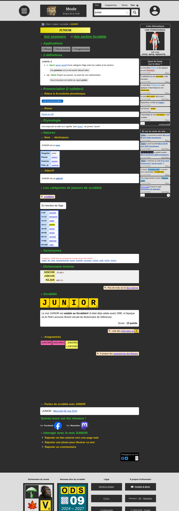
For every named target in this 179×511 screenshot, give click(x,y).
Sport (52, 65)
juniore (55, 161)
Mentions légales (106, 487)
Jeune (58, 65)
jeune (80, 126)
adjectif (59, 178)
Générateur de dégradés (150, 188)
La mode (64, 24)
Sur (51, 425)
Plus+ (167, 73)
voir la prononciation (52, 101)
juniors (54, 157)
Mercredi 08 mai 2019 (65, 411)
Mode (53, 75)
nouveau (88, 260)
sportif (64, 65)
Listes (55, 24)
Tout (163, 99)
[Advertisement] (23, 47)
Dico (48, 24)
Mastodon (147, 498)
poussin (52, 212)
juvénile (79, 260)
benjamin (53, 216)
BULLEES (151, 96)
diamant (52, 241)
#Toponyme (155, 85)
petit (101, 260)
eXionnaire (145, 186)
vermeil (52, 237)
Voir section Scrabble (88, 36)
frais (53, 260)
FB (139, 498)
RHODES (150, 70)
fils (49, 260)
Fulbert (161, 102)
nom (58, 145)
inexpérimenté (62, 260)
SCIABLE (161, 114)
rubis (51, 245)
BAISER (159, 76)
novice (96, 260)
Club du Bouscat (147, 151)
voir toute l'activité (164, 123)
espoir (52, 229)
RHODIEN (145, 90)
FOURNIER (159, 171)
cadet (51, 221)
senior (52, 233)
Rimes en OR (48, 114)
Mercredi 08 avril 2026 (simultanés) (155, 154)
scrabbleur (49, 196)
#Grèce (154, 68)
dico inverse (132, 288)
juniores (55, 165)
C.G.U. (106, 498)
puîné (107, 260)
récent (113, 260)
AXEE (153, 108)
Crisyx (143, 134)
